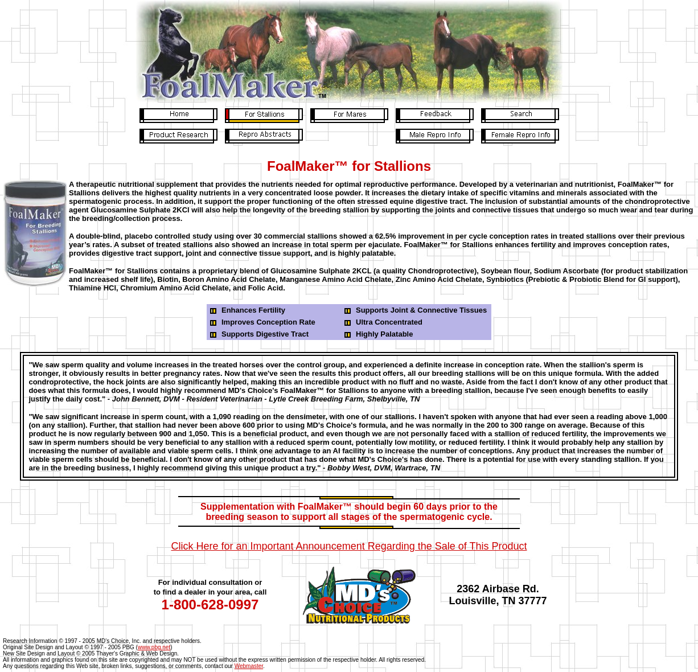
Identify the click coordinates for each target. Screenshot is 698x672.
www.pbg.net (154, 647)
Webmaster (249, 666)
